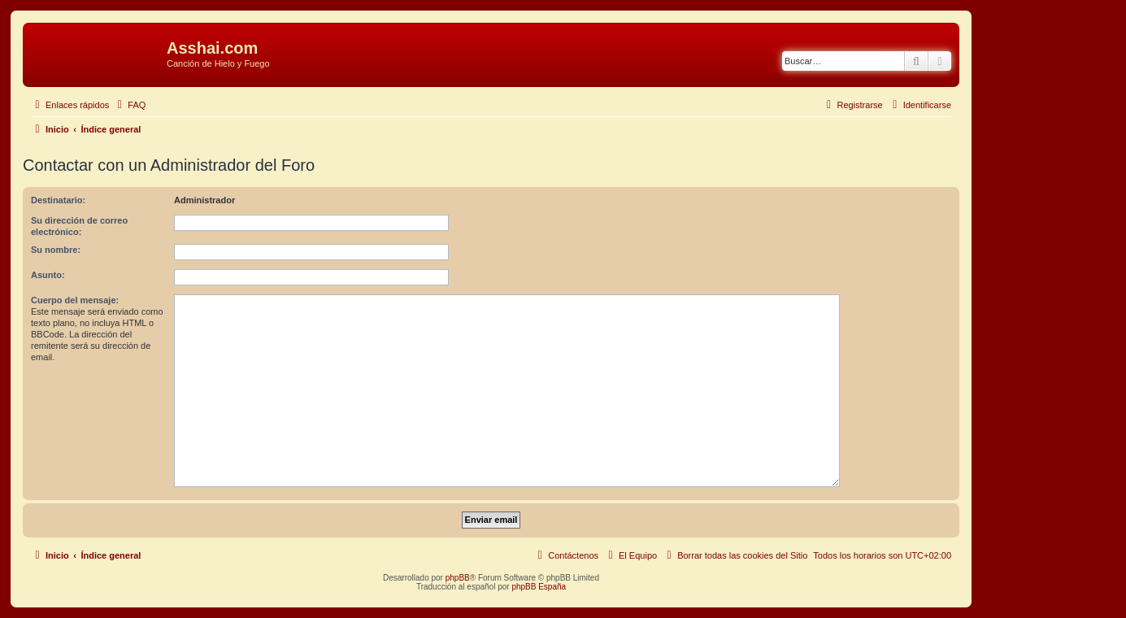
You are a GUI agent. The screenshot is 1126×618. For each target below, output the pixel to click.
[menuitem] (129, 105)
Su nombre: (55, 250)
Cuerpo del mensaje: (75, 300)
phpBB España (538, 586)
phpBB (458, 577)
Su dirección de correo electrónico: (79, 226)
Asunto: (48, 275)
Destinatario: (58, 200)
